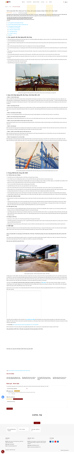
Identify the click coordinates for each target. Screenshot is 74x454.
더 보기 (37, 422)
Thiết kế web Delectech (65, 449)
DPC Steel (44, 282)
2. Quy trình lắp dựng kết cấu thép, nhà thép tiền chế (17, 24)
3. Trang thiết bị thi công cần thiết (14, 26)
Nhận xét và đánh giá (11, 396)
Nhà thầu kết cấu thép (26, 370)
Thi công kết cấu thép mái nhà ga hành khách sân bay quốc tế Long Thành (44, 378)
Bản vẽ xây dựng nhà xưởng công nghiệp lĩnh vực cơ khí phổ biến (25, 324)
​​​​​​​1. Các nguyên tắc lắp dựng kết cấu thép (15, 22)
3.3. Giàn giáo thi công (13, 31)
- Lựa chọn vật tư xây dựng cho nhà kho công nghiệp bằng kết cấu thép (20, 17)
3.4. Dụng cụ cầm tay (12, 33)
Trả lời (9, 393)
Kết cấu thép (11, 370)
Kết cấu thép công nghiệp (17, 370)
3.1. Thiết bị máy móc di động (14, 27)
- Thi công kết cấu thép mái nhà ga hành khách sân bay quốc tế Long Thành (20, 19)
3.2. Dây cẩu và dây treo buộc (14, 29)
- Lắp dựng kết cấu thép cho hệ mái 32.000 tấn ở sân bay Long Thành (19, 18)
